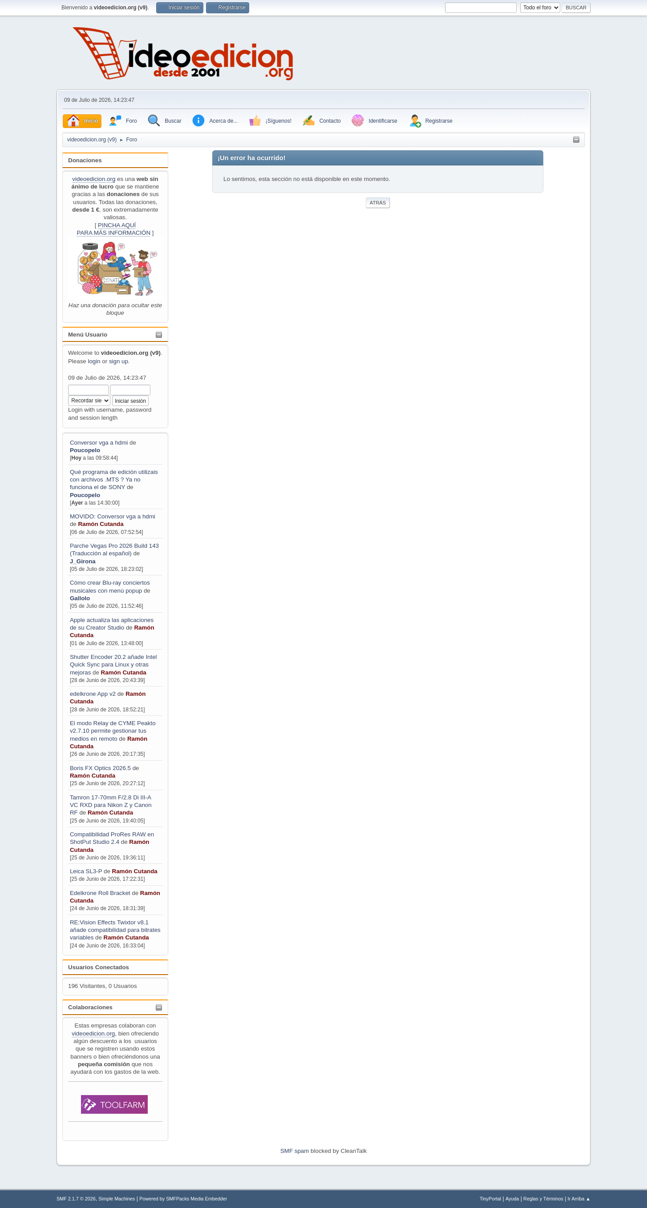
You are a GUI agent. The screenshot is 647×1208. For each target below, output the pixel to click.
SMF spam (294, 1151)
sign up (118, 361)
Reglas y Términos (543, 1198)
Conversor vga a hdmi (99, 442)
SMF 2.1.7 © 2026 (76, 1198)
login (94, 361)
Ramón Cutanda (100, 524)
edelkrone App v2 (93, 693)
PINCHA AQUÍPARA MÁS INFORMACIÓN (113, 229)
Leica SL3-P (86, 871)
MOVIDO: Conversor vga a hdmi (112, 516)
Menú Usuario (87, 334)
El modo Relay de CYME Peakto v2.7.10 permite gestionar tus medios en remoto (113, 731)
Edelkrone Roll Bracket (100, 893)
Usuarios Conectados (98, 967)
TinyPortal (490, 1198)
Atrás (378, 202)
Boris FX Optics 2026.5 (100, 768)
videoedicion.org (93, 179)
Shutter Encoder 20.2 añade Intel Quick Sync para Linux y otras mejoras (113, 665)
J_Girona (83, 561)
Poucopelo (85, 450)
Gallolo (80, 598)
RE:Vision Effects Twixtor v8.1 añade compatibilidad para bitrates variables (115, 930)
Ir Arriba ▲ (579, 1198)
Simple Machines (116, 1198)
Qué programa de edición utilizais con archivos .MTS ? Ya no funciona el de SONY (114, 480)
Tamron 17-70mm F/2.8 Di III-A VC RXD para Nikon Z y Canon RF (111, 805)
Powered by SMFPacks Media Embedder (183, 1198)
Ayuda (512, 1198)
